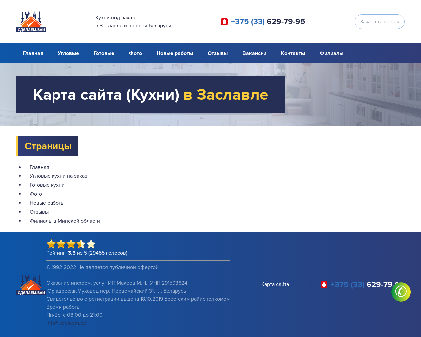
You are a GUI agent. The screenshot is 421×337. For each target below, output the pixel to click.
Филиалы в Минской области (65, 221)
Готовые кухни (47, 185)
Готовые (104, 53)
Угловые (68, 53)
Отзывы (218, 53)
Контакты (293, 53)
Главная (33, 53)
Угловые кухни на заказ (58, 176)
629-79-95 (268, 21)
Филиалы (331, 53)
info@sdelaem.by (66, 323)
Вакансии (254, 53)
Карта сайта (275, 284)
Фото (135, 53)
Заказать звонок (379, 21)
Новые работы (175, 53)
